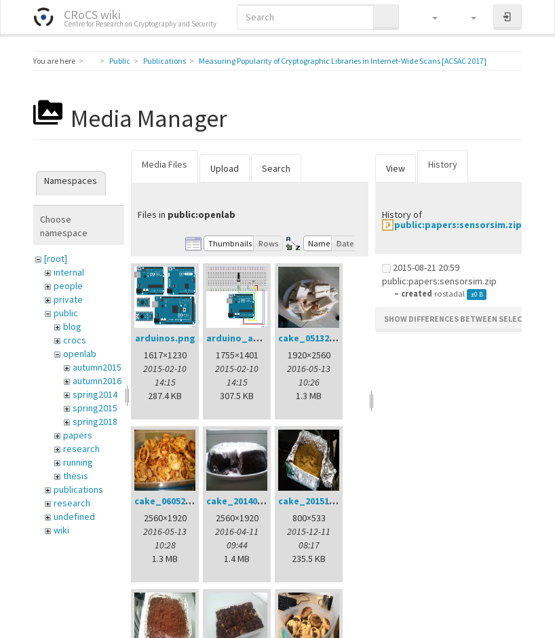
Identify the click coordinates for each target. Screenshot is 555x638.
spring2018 (95, 421)
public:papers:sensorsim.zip (458, 225)
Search (276, 168)
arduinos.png (165, 338)
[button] (428, 17)
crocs (74, 340)
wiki (61, 530)
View (395, 168)
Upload (224, 168)
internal (69, 272)
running (78, 462)
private (68, 299)
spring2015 (95, 408)
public (66, 313)
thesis (75, 476)
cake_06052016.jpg (176, 501)
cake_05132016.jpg (320, 338)
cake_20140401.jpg (248, 501)
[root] (55, 258)
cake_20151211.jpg (320, 501)
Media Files (164, 164)
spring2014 (95, 394)
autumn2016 (97, 381)
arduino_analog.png (252, 338)
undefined (74, 516)
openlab (79, 354)
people (68, 286)
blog (72, 326)
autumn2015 (97, 367)
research (81, 449)
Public (119, 61)
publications (78, 489)
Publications (164, 61)
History (442, 164)
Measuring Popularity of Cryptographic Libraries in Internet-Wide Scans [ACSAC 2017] (342, 61)
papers (77, 435)
